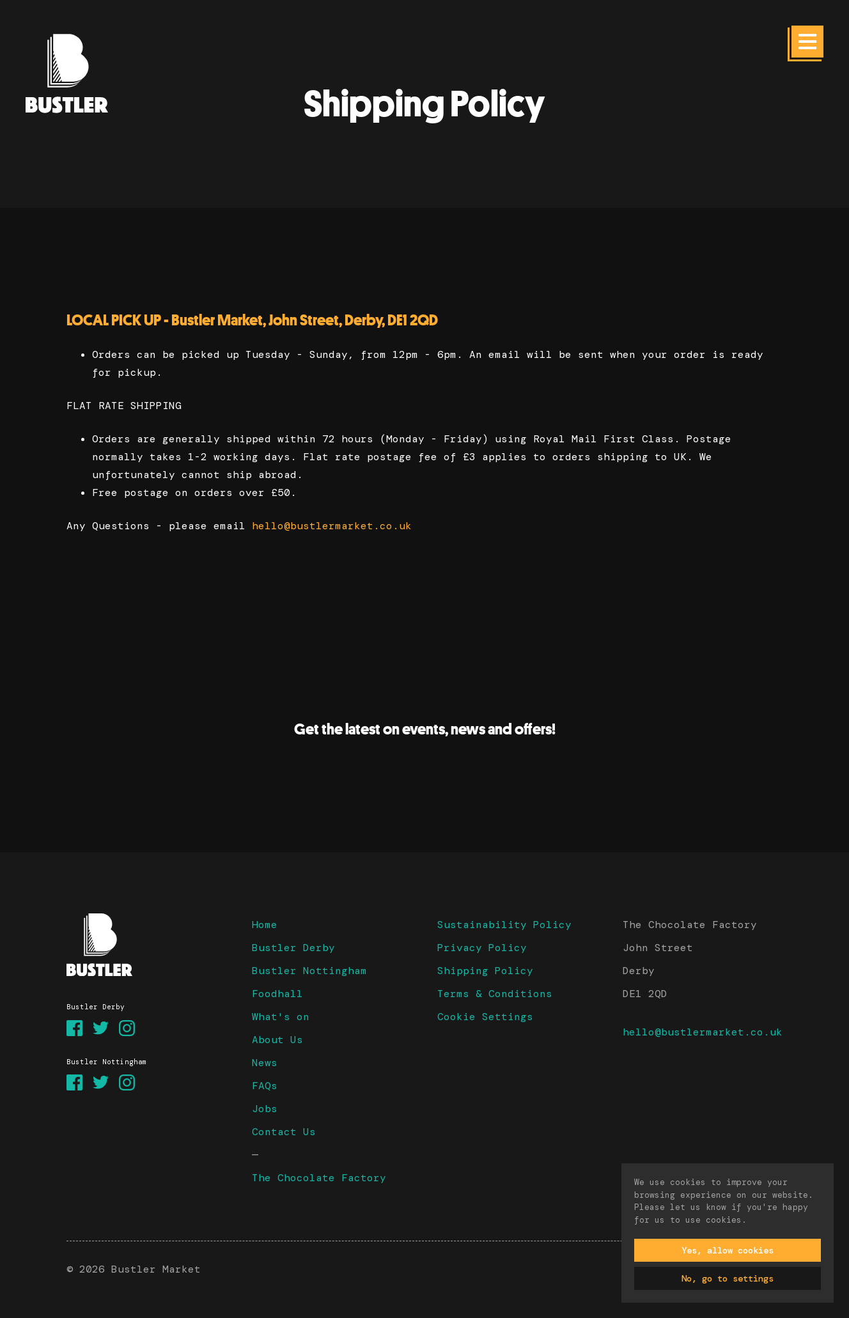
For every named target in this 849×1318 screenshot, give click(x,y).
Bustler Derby (293, 947)
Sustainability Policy (504, 924)
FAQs (264, 1085)
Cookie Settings (485, 1016)
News (264, 1062)
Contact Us (284, 1131)
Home (264, 924)
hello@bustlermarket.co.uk (332, 525)
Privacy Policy (482, 947)
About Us (277, 1039)
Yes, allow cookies (728, 1250)
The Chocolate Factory (319, 1177)
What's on (280, 1016)
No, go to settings (728, 1278)
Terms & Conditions (494, 993)
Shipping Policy (485, 970)
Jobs (264, 1108)
